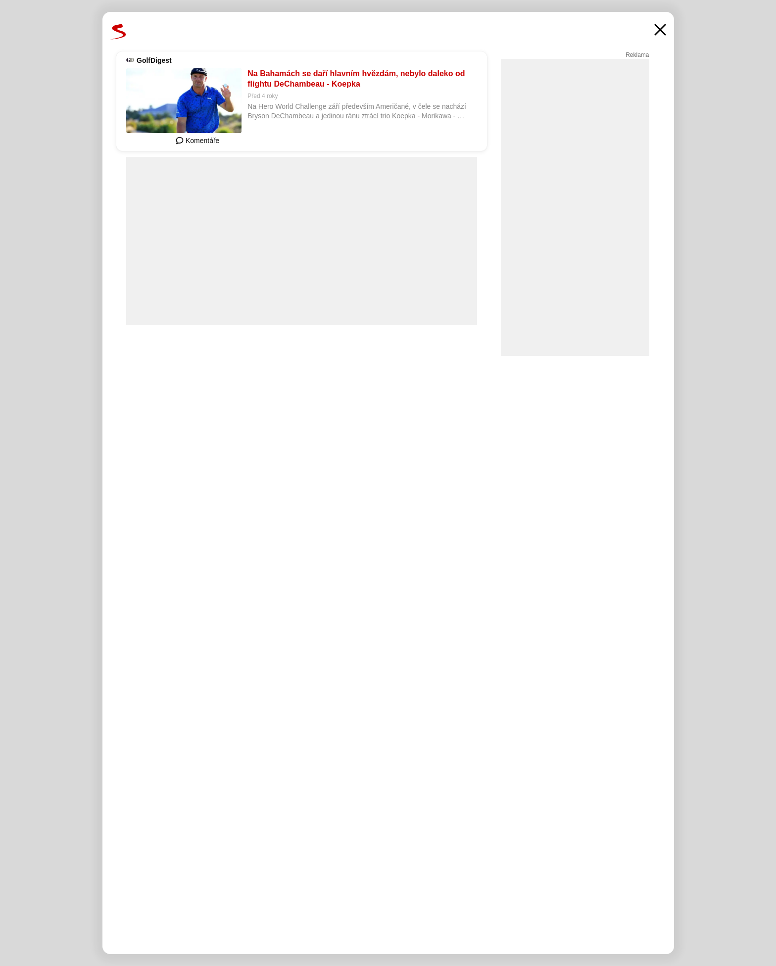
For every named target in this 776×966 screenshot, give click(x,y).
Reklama (637, 54)
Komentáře (197, 141)
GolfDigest (154, 60)
